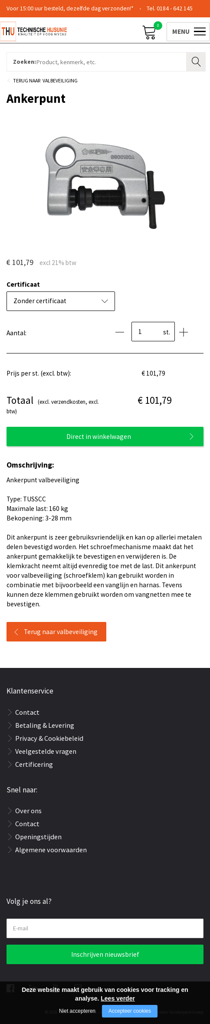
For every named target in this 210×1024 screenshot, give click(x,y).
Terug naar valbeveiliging (61, 632)
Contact (27, 712)
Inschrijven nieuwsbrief (105, 954)
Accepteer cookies (129, 1011)
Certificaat (23, 284)
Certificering (34, 764)
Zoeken (197, 60)
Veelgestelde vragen (45, 751)
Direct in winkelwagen (98, 436)
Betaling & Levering (44, 725)
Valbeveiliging (60, 80)
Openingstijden (38, 836)
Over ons (28, 810)
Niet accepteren (77, 1011)
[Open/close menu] (180, 31)
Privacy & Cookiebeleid (49, 738)
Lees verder (118, 998)
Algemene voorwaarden (51, 849)
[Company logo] (52, 31)
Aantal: (16, 333)
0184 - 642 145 (175, 8)
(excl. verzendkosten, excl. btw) (53, 404)
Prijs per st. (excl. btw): (39, 373)
